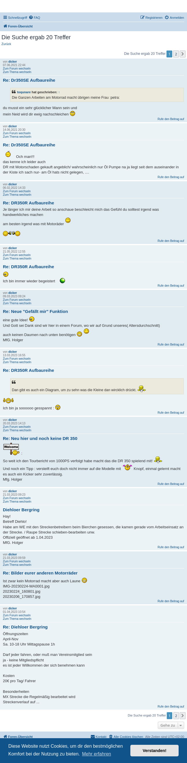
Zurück (6, 44)
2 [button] (176, 54)
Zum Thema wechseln (17, 72)
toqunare (24, 92)
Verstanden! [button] (154, 750)
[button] (183, 54)
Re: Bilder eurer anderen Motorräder (40, 572)
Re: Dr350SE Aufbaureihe (29, 80)
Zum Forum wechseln (17, 68)
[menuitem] (34, 17)
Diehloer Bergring (21, 509)
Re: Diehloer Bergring (25, 626)
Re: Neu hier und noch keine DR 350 (40, 438)
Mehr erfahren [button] (96, 753)
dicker (12, 61)
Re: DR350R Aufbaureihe (28, 202)
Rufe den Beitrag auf (171, 119)
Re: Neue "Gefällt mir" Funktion (35, 311)
